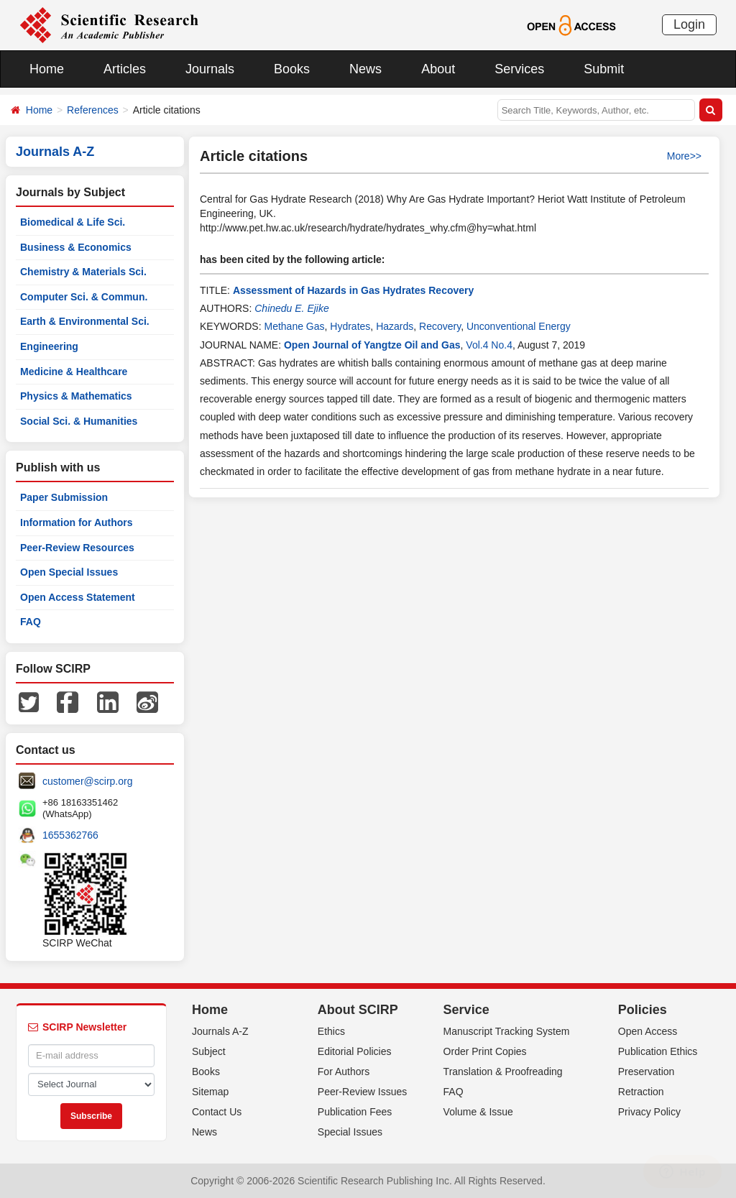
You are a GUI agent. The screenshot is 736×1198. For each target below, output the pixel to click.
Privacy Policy (649, 1112)
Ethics (331, 1031)
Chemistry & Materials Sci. (83, 271)
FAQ (30, 621)
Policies (642, 1010)
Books (292, 69)
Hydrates (350, 326)
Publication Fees (355, 1112)
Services (519, 69)
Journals (209, 69)
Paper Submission (64, 497)
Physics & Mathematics (76, 396)
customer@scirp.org (87, 781)
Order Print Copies (485, 1051)
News (365, 69)
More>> (684, 156)
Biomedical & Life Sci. (72, 222)
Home (46, 69)
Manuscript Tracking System (506, 1031)
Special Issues (350, 1132)
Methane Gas (294, 326)
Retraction (641, 1091)
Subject (209, 1051)
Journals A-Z (220, 1031)
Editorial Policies (355, 1051)
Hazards (394, 326)
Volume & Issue (478, 1112)
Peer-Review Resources (77, 547)
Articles (125, 69)
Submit (604, 69)
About (438, 69)
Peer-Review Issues (363, 1091)
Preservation (646, 1071)
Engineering (49, 346)
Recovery (440, 326)
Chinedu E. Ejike (291, 308)
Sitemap (210, 1091)
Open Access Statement (77, 597)
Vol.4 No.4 (489, 345)
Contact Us (217, 1112)
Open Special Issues (69, 572)
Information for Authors (76, 522)
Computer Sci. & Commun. (83, 297)
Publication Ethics (658, 1051)
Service (466, 1010)
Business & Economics (76, 247)
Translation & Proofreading (503, 1071)
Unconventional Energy (518, 326)
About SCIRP (358, 1010)
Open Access (648, 1031)
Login (689, 24)
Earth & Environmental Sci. (85, 321)
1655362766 (70, 835)
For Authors (343, 1071)
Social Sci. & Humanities (78, 421)
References (93, 110)
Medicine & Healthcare (73, 371)
